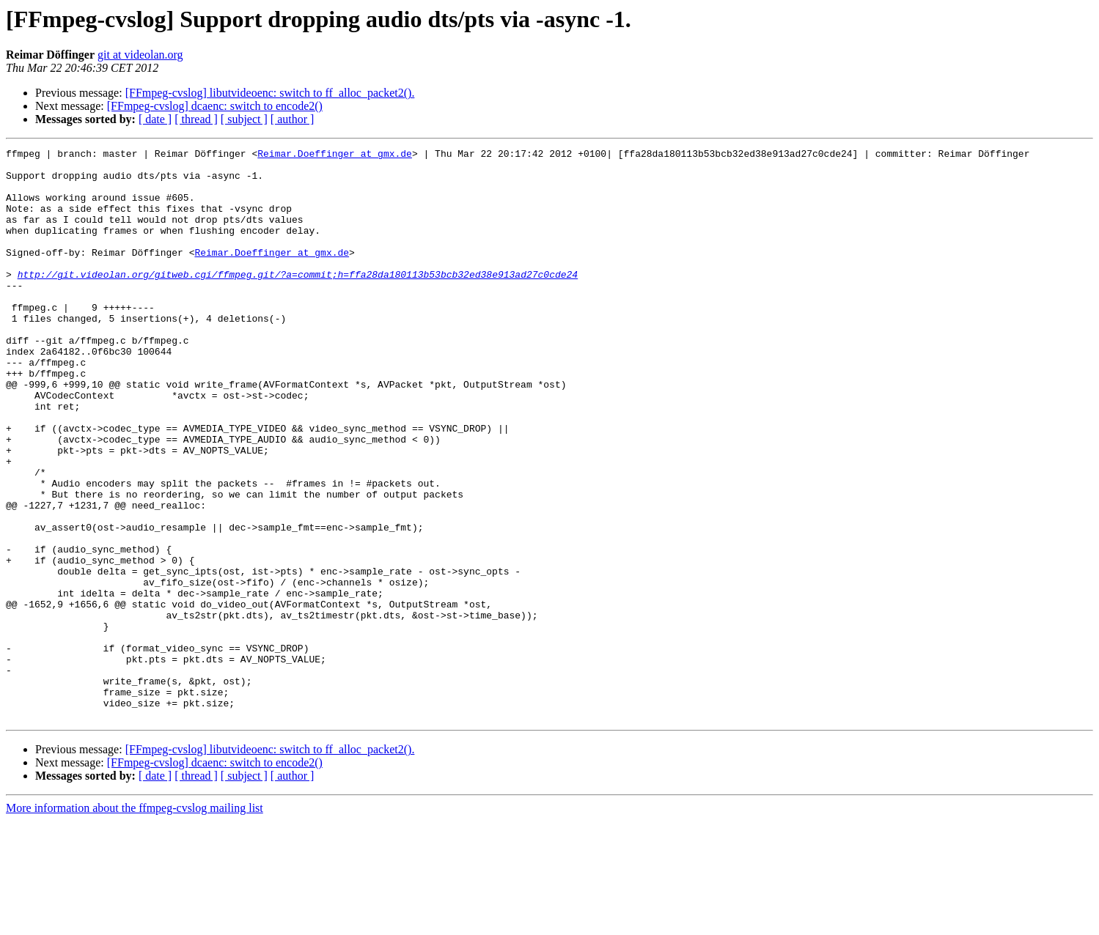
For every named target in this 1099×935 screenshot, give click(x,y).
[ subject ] (244, 119)
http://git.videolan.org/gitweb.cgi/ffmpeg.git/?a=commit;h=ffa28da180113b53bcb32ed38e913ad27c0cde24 (298, 300)
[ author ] (293, 119)
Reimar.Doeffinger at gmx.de (334, 155)
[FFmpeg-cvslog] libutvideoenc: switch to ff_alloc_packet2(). (270, 92)
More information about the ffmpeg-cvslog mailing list (134, 922)
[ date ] (155, 119)
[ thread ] (196, 119)
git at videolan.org (140, 54)
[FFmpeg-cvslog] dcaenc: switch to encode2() (215, 106)
